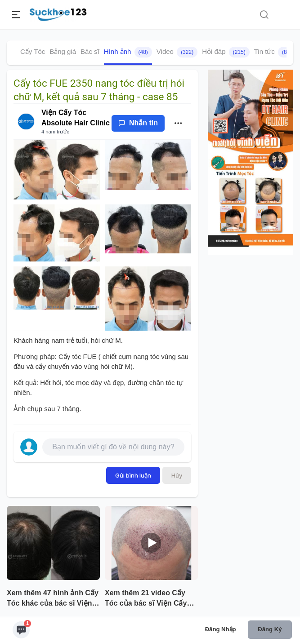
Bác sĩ (90, 51)
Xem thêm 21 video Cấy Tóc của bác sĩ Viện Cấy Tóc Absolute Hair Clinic (146, 599)
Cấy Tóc (32, 51)
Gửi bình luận (133, 475)
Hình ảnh (128, 52)
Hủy (176, 475)
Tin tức (275, 52)
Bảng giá (62, 51)
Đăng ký (270, 629)
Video (177, 52)
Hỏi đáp (226, 52)
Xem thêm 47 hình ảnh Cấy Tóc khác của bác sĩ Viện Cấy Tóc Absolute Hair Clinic (53, 599)
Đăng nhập (220, 629)
